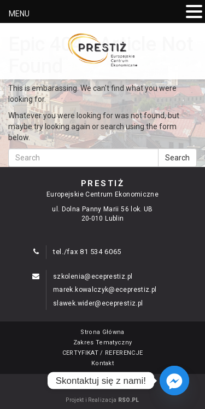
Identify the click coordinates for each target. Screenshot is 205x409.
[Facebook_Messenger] (174, 380)
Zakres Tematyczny (102, 342)
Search (177, 157)
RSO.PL (128, 400)
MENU (19, 13)
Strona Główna (102, 332)
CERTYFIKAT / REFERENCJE (102, 352)
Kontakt (102, 363)
